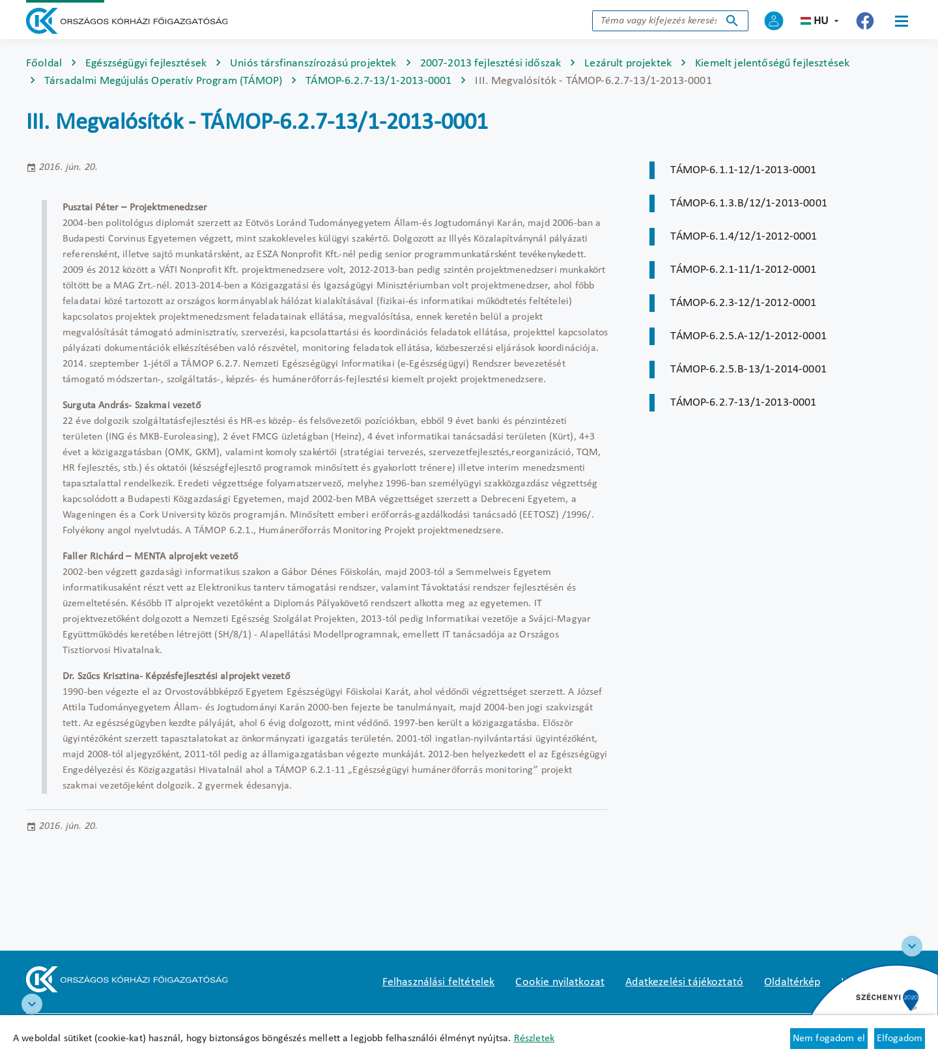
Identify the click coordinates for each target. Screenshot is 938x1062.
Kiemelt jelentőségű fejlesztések (772, 63)
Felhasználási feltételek (438, 982)
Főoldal (44, 63)
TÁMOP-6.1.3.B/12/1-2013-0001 (748, 203)
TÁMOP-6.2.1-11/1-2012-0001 (743, 270)
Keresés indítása (732, 21)
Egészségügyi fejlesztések (145, 63)
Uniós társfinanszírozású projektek (313, 63)
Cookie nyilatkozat (559, 982)
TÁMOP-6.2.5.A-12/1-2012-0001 (748, 336)
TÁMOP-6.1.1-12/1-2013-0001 (743, 170)
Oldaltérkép (792, 982)
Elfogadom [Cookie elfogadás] (899, 1038)
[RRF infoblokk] (31, 1004)
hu (821, 21)
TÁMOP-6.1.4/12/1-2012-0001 (743, 237)
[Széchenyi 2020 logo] (912, 946)
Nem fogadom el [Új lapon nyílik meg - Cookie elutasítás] (829, 1038)
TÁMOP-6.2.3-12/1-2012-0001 (743, 303)
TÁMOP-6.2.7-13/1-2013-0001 (378, 81)
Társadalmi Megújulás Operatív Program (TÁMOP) (163, 81)
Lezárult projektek (628, 63)
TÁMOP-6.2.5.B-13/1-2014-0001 (748, 369)
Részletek (534, 1038)
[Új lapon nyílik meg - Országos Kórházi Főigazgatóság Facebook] (865, 20)
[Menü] (901, 20)
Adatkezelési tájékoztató (684, 982)
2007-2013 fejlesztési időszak (490, 63)
